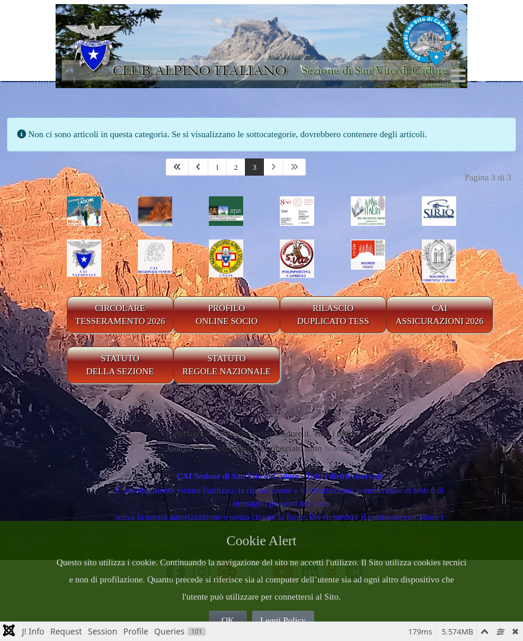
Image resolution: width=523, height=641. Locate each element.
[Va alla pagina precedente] (198, 167)
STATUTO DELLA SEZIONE (120, 365)
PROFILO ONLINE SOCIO (227, 314)
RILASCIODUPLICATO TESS (333, 314)
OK (227, 620)
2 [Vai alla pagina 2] (236, 167)
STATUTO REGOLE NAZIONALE (226, 365)
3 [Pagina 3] (255, 167)
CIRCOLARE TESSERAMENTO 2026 (120, 314)
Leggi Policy (283, 620)
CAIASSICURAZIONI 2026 (440, 314)
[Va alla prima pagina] (177, 167)
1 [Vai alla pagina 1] (217, 167)
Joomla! (180, 448)
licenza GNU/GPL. (358, 448)
